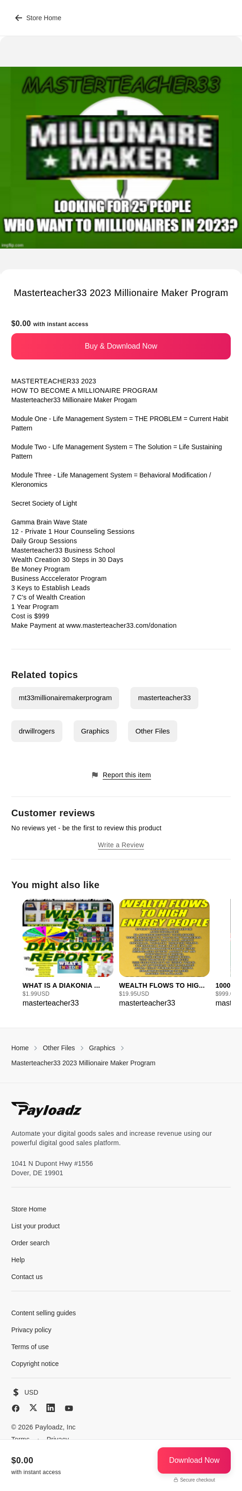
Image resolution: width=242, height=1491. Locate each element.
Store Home (38, 18)
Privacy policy (31, 1330)
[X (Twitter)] (33, 1408)
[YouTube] (69, 1408)
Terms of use (30, 1346)
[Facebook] (15, 1408)
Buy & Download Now (121, 346)
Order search (30, 1243)
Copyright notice (35, 1363)
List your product (35, 1226)
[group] (68, 954)
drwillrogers (37, 731)
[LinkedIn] (50, 1408)
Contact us (27, 1276)
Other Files (153, 731)
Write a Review (121, 845)
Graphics (95, 731)
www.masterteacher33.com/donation (121, 625)
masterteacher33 (164, 698)
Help (18, 1260)
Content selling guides (43, 1313)
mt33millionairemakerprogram (65, 698)
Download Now (194, 1460)
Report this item (121, 775)
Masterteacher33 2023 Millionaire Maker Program (83, 1063)
